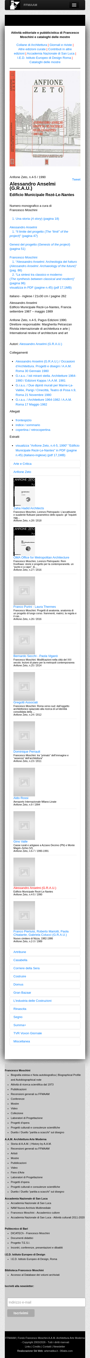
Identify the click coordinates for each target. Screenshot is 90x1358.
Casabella (20, 960)
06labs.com (66, 1351)
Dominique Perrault (26, 751)
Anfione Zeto (22, 472)
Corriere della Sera (26, 968)
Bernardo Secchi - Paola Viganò (35, 656)
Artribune (19, 952)
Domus (18, 984)
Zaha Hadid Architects (28, 508)
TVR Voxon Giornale (27, 1033)
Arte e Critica (22, 463)
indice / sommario (28, 425)
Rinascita (19, 1009)
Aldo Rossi (20, 798)
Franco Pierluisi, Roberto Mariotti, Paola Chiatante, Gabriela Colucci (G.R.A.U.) (41, 933)
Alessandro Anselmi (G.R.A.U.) (40, 344)
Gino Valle (20, 841)
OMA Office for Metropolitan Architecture (41, 557)
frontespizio (23, 420)
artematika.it (51, 1351)
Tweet (76, 179)
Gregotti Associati (25, 702)
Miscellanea (21, 1041)
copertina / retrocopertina (33, 430)
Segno (18, 1017)
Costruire (19, 976)
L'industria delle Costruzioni (32, 1000)
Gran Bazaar (22, 992)
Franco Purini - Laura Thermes (34, 606)
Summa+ (19, 1025)
